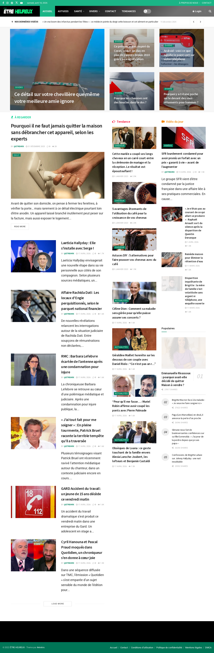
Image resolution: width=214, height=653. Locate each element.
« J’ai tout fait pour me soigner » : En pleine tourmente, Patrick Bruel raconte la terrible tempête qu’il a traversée (82, 430)
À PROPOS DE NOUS (188, 3)
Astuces (63, 11)
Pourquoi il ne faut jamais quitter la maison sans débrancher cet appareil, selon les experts (56, 132)
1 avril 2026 (191, 242)
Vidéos (168, 145)
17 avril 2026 (83, 253)
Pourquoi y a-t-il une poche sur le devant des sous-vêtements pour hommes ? (181, 98)
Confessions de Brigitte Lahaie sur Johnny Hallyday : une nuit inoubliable (187, 458)
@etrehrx (19, 146)
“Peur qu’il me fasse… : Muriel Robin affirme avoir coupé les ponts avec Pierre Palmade (131, 406)
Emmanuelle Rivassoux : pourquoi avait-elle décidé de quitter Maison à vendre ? (176, 379)
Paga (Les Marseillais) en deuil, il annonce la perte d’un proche (187, 416)
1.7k (101, 253)
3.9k (133, 176)
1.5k (101, 563)
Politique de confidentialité (169, 647)
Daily (17, 155)
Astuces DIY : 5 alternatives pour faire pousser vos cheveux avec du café (134, 259)
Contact (110, 11)
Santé (78, 11)
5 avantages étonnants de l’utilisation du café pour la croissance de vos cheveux (129, 213)
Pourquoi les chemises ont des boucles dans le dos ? (131, 100)
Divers (93, 11)
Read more (20, 226)
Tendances (129, 11)
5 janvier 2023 (120, 176)
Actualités (121, 301)
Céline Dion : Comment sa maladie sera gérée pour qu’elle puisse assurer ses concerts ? (133, 313)
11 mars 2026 (192, 266)
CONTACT (206, 3)
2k (54, 146)
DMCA (208, 647)
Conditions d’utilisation (142, 647)
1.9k (133, 269)
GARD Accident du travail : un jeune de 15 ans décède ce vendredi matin (81, 494)
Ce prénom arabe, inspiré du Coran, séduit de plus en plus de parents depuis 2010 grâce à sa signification (132, 52)
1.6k (101, 314)
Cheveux (119, 146)
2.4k (133, 223)
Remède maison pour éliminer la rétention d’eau (194, 257)
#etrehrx (40, 647)
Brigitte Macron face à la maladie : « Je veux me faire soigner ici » (188, 401)
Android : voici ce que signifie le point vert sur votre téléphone (179, 55)
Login (197, 11)
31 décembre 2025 (35, 146)
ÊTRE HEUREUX (17, 647)
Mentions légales (193, 647)
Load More (58, 604)
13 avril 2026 (183, 172)
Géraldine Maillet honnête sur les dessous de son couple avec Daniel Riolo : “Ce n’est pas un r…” (134, 359)
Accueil (47, 11)
